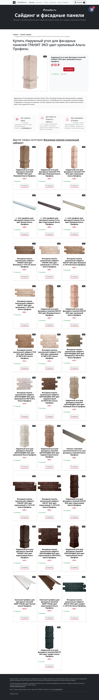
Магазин (32, 2)
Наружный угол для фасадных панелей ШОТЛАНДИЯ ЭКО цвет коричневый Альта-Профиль (74, 553)
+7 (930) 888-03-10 (21, 2)
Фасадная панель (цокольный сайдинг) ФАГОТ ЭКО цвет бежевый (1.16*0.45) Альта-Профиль (74, 261)
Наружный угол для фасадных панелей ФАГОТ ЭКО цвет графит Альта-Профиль (49, 653)
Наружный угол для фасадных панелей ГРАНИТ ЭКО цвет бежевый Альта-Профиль (25, 173)
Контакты (39, 2)
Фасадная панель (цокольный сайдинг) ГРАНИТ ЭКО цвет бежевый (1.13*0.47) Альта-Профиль (24, 262)
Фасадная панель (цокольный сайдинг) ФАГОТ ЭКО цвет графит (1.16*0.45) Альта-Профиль (74, 603)
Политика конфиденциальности (18, 686)
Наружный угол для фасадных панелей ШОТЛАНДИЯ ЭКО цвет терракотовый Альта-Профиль (49, 453)
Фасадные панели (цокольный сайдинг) (46, 141)
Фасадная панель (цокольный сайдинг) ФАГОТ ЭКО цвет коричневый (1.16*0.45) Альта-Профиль (49, 503)
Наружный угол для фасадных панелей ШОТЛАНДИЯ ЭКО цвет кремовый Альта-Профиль (24, 452)
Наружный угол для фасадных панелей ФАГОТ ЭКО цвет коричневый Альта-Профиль (74, 502)
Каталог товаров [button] (62, 2)
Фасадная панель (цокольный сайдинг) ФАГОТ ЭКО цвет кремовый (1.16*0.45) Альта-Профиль (24, 305)
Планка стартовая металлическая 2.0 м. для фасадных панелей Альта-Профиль (74, 452)
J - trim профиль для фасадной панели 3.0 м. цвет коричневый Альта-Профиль (49, 221)
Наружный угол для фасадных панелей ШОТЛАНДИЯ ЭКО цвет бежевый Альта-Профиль (74, 403)
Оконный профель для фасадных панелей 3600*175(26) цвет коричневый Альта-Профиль (49, 604)
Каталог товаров (25, 34)
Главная (15, 34)
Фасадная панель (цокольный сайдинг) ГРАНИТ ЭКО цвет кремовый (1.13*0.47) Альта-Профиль (49, 262)
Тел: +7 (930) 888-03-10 (57, 689)
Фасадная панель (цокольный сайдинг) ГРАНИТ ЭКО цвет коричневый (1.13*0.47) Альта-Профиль (24, 503)
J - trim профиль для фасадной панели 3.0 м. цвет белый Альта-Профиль (24, 221)
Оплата (46, 2)
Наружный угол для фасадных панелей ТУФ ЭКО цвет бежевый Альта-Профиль (49, 173)
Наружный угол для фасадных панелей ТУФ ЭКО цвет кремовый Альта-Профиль (74, 173)
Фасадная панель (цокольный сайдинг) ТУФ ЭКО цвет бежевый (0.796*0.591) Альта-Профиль (24, 354)
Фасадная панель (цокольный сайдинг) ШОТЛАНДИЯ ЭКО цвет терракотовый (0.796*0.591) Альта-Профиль (49, 397)
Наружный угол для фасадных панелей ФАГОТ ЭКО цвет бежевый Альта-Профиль (49, 312)
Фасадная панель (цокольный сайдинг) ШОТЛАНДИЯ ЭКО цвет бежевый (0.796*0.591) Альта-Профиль (74, 353)
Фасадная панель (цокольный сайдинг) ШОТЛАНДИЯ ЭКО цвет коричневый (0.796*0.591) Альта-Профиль (49, 553)
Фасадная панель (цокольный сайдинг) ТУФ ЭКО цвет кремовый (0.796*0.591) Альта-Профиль (49, 354)
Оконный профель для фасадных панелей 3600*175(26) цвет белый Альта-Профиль (24, 603)
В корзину (69, 69)
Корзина (80, 2)
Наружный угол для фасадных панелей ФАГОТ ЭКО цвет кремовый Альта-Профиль (74, 312)
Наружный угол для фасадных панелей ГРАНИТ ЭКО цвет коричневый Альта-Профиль (24, 553)
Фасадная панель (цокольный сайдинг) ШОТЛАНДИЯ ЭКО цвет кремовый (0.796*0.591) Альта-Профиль (24, 396)
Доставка (53, 2)
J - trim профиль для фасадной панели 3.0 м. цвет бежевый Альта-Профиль (74, 221)
